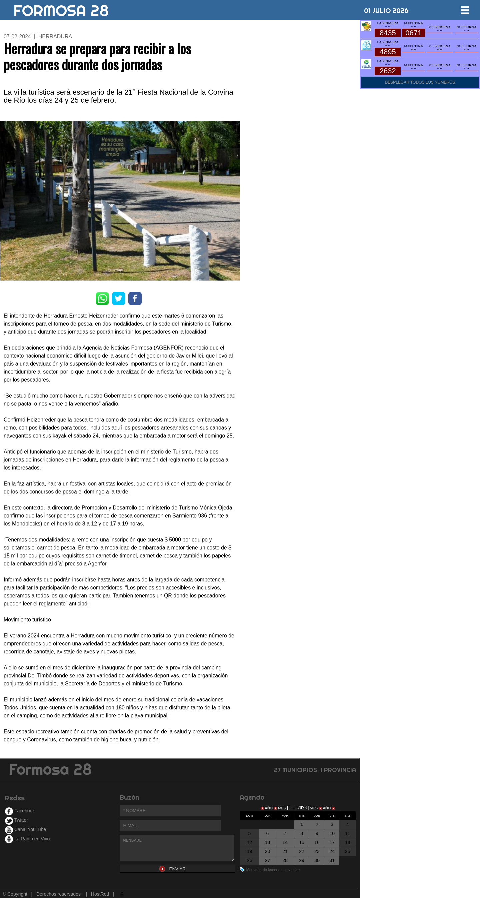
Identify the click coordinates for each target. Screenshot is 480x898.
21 (285, 851)
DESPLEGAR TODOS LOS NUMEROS (420, 82)
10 (332, 833)
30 (317, 860)
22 (301, 851)
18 (347, 842)
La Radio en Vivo (27, 838)
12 (249, 842)
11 (347, 833)
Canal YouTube (25, 829)
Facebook (20, 810)
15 (301, 842)
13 (267, 842)
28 (285, 860)
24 (332, 851)
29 (301, 860)
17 (332, 842)
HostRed (100, 894)
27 (267, 860)
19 (249, 851)
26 (249, 860)
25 (347, 851)
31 (332, 860)
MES (280, 808)
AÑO (267, 808)
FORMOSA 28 (61, 8)
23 (317, 851)
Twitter (16, 820)
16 (317, 842)
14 (285, 842)
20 (267, 851)
